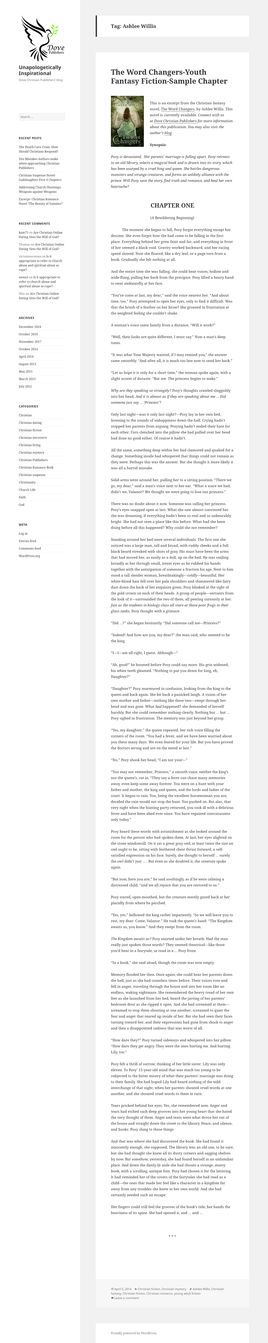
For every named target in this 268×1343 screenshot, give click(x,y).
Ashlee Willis (201, 1289)
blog (168, 132)
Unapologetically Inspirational (40, 70)
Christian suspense (32, 475)
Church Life (27, 490)
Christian (25, 415)
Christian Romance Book (36, 467)
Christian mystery (31, 452)
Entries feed (27, 541)
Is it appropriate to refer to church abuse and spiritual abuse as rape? (39, 281)
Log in (23, 533)
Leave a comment (126, 1298)
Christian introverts (33, 438)
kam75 (23, 232)
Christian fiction (30, 430)
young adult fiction (187, 1293)
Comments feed (30, 548)
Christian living (30, 445)
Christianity (27, 482)
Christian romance (159, 1293)
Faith (22, 497)
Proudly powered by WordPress (134, 1333)
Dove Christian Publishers (175, 120)
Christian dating (30, 423)
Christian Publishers (33, 460)
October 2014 (28, 349)
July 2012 (25, 386)
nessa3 (23, 277)
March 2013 (27, 379)
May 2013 (25, 371)
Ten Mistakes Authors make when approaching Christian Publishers (39, 163)
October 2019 (28, 334)
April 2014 (26, 357)
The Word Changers (177, 109)
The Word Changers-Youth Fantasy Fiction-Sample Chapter (169, 76)
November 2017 (30, 342)
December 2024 (30, 327)
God (21, 505)
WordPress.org (29, 556)
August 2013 (27, 364)
